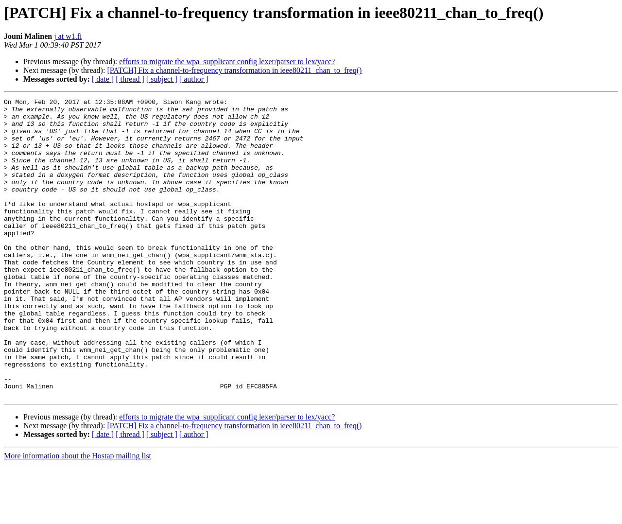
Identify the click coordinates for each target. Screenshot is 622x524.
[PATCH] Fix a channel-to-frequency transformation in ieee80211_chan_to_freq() (234, 70)
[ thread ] (130, 79)
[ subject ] (161, 79)
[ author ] (193, 79)
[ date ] (103, 79)
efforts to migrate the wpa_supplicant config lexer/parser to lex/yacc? (227, 61)
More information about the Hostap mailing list (77, 515)
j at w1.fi (68, 36)
